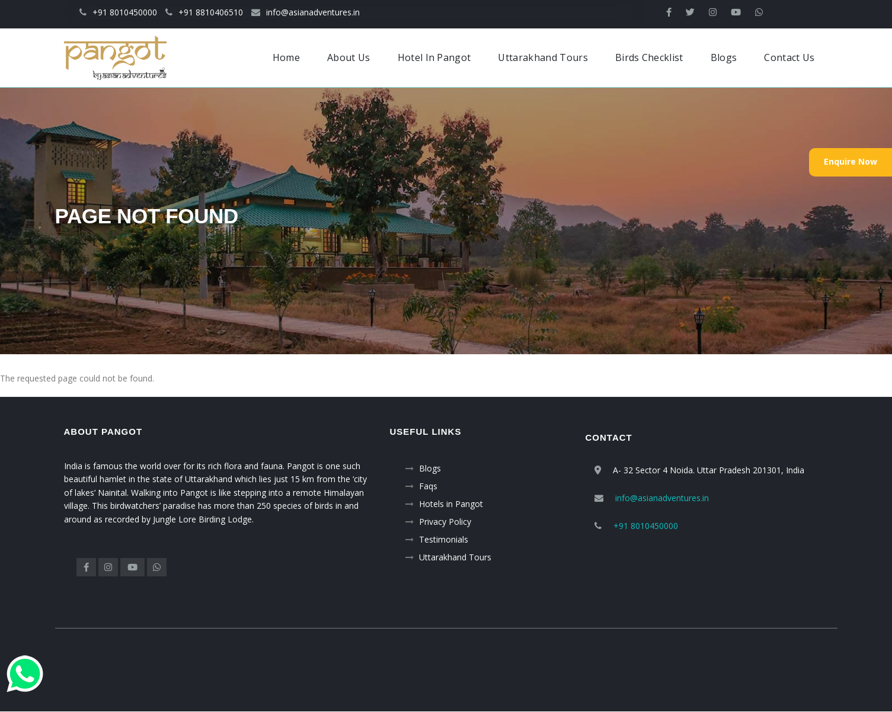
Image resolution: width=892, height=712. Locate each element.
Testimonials (443, 539)
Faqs (428, 486)
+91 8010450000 (118, 12)
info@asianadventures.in (305, 12)
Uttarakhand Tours (455, 557)
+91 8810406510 (204, 12)
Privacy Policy (445, 521)
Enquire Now (850, 161)
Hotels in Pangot (451, 503)
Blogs (430, 468)
